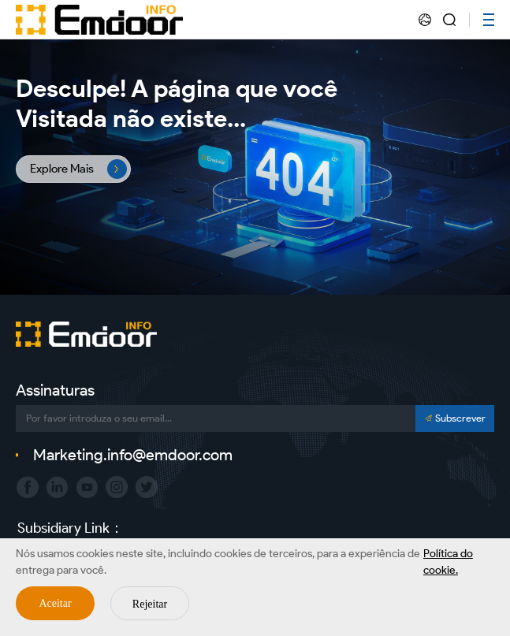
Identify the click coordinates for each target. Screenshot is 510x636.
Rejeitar (149, 604)
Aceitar (55, 603)
